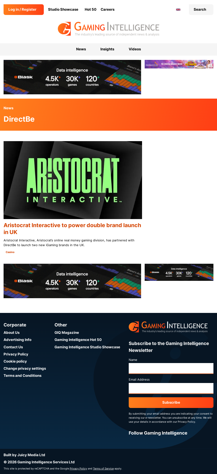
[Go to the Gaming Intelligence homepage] (108, 29)
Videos (135, 49)
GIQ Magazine (66, 332)
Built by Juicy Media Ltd (24, 455)
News (8, 108)
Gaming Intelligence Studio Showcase (87, 347)
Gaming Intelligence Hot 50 (78, 339)
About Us (12, 332)
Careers (107, 9)
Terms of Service (103, 468)
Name (133, 360)
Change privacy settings (25, 368)
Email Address (139, 379)
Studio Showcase (63, 9)
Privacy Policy (16, 354)
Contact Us (13, 347)
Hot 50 (90, 9)
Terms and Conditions (22, 375)
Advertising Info (17, 339)
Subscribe (171, 402)
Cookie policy (15, 361)
